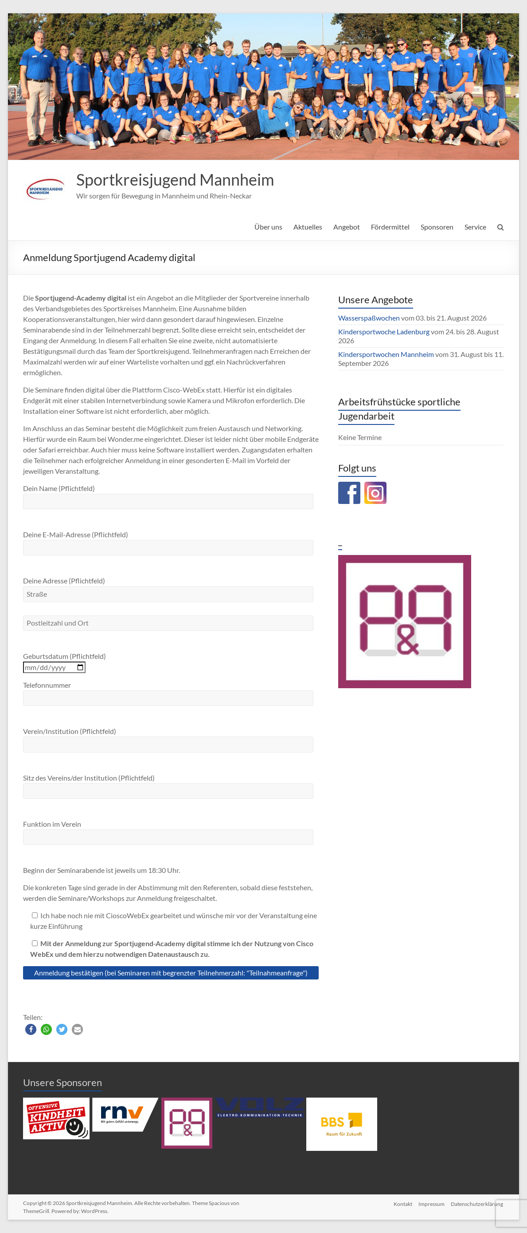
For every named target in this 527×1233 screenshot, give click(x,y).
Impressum (431, 1203)
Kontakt (402, 1203)
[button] (30, 1029)
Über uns (268, 226)
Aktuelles (307, 226)
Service (475, 226)
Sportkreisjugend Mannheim (175, 179)
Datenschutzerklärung (478, 1203)
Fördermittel (390, 226)
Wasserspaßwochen (369, 317)
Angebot (346, 226)
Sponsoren (437, 226)
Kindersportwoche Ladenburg (383, 331)
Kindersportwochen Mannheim (386, 354)
